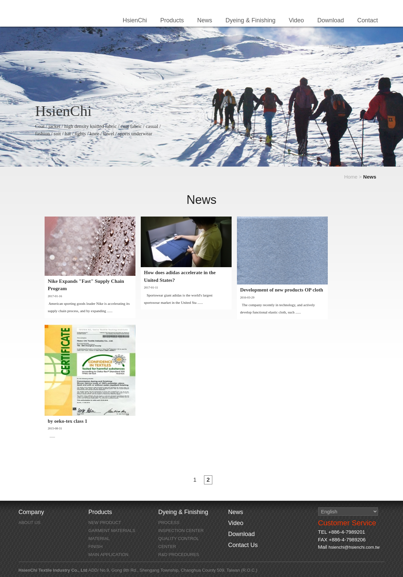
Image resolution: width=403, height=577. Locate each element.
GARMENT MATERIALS (112, 530)
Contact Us (243, 545)
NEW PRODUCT (105, 522)
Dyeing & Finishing (251, 20)
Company (31, 512)
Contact (367, 20)
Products (172, 20)
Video (296, 20)
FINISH (96, 546)
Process (169, 522)
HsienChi (54, 15)
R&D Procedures (178, 554)
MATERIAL (99, 538)
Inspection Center (181, 530)
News (204, 20)
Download (330, 20)
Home (350, 177)
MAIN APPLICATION (108, 554)
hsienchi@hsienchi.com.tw (353, 547)
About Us (30, 522)
